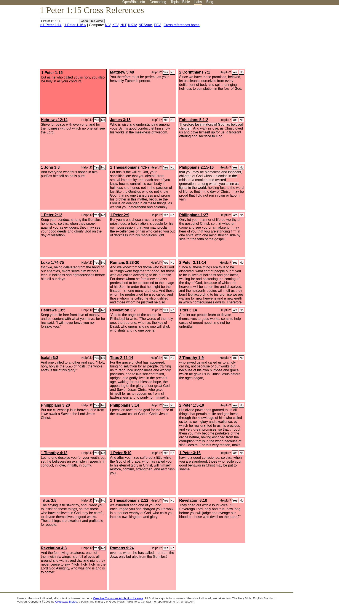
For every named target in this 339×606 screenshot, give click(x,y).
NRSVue (145, 25)
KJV (115, 25)
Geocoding (157, 2)
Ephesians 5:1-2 (193, 120)
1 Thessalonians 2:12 (129, 500)
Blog (209, 2)
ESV (157, 25)
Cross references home (182, 25)
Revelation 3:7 (123, 310)
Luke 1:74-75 (52, 262)
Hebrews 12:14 (54, 120)
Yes (165, 72)
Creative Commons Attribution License (118, 598)
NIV (107, 25)
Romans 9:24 (122, 548)
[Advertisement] (295, 38)
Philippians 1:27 (193, 215)
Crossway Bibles (66, 601)
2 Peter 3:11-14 (192, 262)
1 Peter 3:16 (190, 453)
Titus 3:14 (188, 310)
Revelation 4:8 (54, 548)
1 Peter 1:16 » (75, 25)
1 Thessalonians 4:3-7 (130, 167)
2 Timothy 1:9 (191, 358)
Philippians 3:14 (124, 405)
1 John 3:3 (50, 167)
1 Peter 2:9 (119, 215)
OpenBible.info (133, 2)
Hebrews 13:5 (53, 310)
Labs (198, 2)
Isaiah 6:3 (49, 358)
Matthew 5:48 (122, 72)
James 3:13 (120, 120)
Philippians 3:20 (55, 405)
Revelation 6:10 (193, 500)
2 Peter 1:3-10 (191, 405)
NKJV (132, 25)
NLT (123, 25)
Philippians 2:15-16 (196, 167)
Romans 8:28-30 (124, 262)
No (172, 72)
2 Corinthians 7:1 (194, 72)
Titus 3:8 (48, 500)
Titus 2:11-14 (121, 358)
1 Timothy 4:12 (54, 453)
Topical (180, 2)
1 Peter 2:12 (51, 215)
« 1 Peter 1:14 (51, 25)
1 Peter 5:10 (120, 453)
